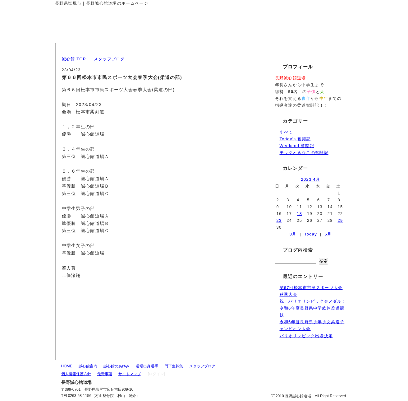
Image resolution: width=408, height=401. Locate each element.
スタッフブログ (109, 59)
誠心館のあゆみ (116, 366)
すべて (286, 132)
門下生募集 (173, 366)
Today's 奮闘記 (295, 139)
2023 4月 (310, 179)
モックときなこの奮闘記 (304, 152)
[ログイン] (156, 374)
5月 (328, 234)
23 (279, 220)
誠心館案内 (88, 366)
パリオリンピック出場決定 (306, 335)
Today (310, 234)
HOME (66, 366)
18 (299, 213)
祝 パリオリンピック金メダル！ (313, 301)
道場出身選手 (147, 366)
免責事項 (104, 374)
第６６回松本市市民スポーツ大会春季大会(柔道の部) (122, 77)
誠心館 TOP (74, 59)
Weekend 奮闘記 (297, 145)
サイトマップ (129, 374)
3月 (293, 234)
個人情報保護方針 (76, 374)
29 (340, 220)
